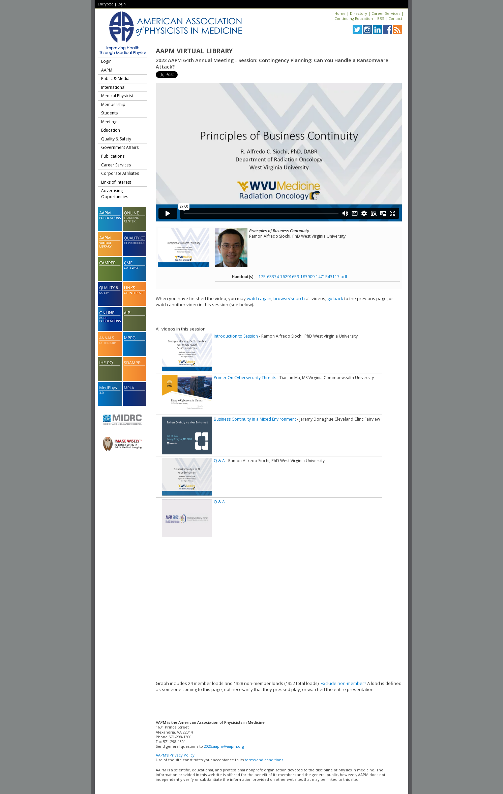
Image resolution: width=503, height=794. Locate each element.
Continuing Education (353, 18)
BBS (380, 18)
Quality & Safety (116, 139)
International (113, 87)
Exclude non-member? (343, 683)
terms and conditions (264, 759)
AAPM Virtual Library (194, 51)
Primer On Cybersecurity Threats (245, 377)
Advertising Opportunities (114, 194)
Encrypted (106, 4)
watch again (259, 298)
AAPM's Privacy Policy (175, 755)
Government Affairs (120, 147)
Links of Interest (116, 182)
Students (109, 113)
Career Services (386, 13)
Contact (395, 18)
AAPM (106, 70)
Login (121, 4)
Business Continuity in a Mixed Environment (255, 419)
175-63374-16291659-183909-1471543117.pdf (303, 277)
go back (335, 298)
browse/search (289, 298)
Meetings (109, 122)
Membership (113, 104)
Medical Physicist (117, 96)
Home (340, 13)
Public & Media (115, 78)
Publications (112, 156)
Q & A (219, 461)
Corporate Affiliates (120, 173)
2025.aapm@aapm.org (224, 746)
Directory (358, 13)
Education (110, 130)
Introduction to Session (236, 336)
